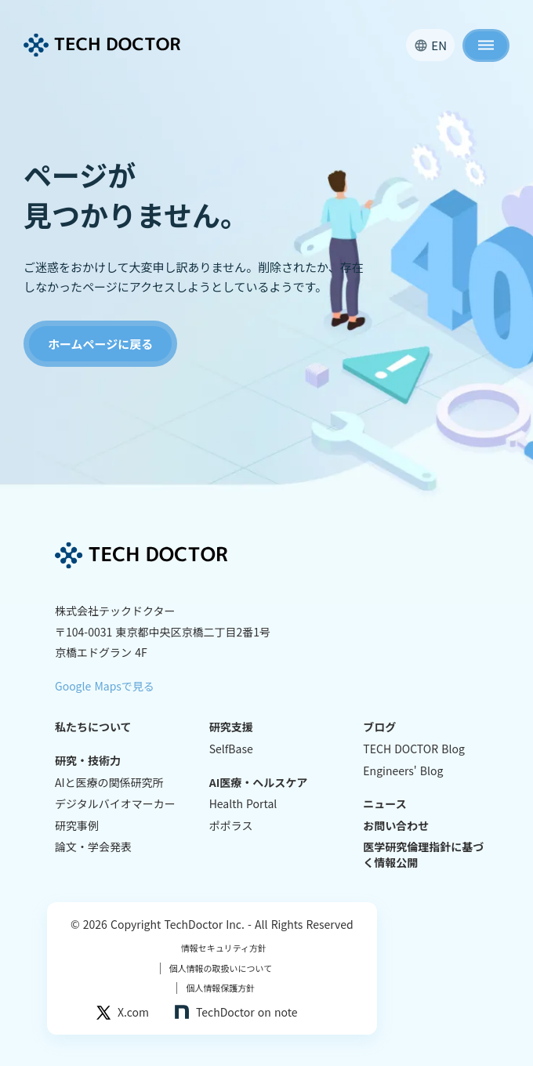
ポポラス (231, 825)
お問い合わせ (396, 825)
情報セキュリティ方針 (223, 948)
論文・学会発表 (93, 846)
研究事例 (77, 825)
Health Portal (243, 803)
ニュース (384, 803)
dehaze (486, 45)
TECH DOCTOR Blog (413, 748)
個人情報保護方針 (216, 988)
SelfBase (231, 748)
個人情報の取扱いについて (217, 968)
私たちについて (93, 727)
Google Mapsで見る (104, 686)
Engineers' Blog (403, 770)
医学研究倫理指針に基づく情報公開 (423, 854)
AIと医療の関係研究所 (109, 782)
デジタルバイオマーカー (115, 803)
